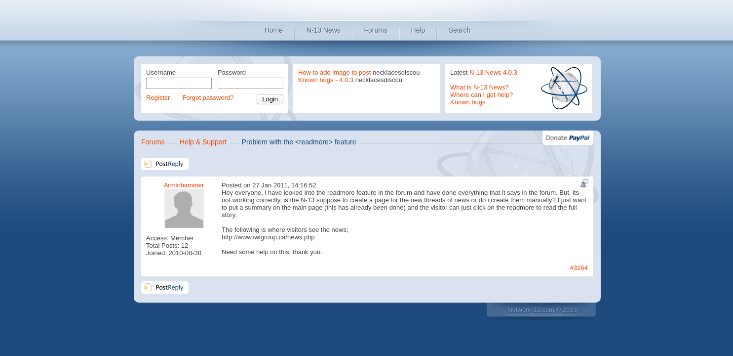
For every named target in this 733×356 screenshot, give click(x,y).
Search (459, 30)
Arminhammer (184, 185)
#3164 (579, 267)
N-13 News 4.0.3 (493, 72)
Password (232, 72)
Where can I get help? (481, 94)
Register (158, 97)
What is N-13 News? (479, 87)
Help (418, 30)
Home (274, 30)
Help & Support (203, 142)
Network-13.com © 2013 (542, 309)
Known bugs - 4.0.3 (325, 80)
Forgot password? (207, 97)
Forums (375, 30)
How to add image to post (334, 72)
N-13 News (324, 30)
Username (161, 72)
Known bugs (468, 102)
